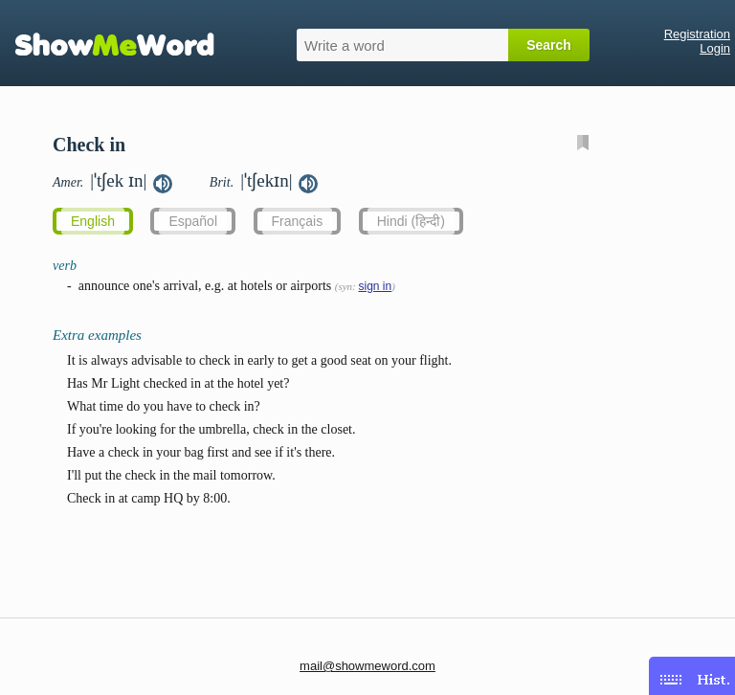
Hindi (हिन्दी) (411, 221)
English (93, 221)
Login (715, 48)
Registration (697, 34)
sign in (374, 286)
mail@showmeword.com (367, 666)
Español (192, 221)
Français (297, 221)
